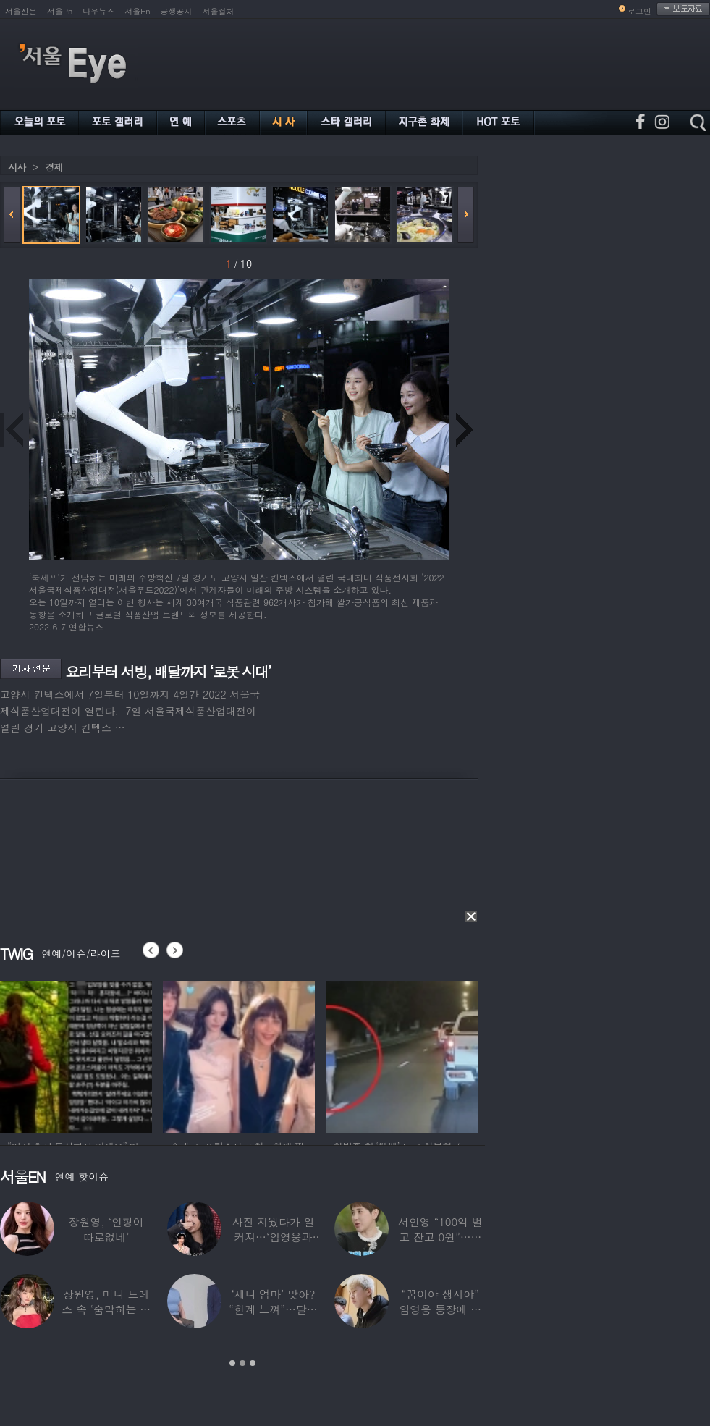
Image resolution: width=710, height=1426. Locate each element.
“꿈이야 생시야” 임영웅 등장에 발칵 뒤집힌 (440, 1309)
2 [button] (242, 1363)
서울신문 (21, 11)
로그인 (639, 11)
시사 (16, 167)
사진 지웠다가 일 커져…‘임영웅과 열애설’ (273, 1237)
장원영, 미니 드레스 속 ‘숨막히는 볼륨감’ (106, 1309)
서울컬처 (218, 11)
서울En (137, 11)
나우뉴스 (98, 11)
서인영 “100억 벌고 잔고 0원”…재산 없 (440, 1237)
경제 (53, 167)
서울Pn (59, 11)
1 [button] (232, 1363)
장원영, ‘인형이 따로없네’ (106, 1229)
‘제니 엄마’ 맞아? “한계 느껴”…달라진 (273, 1309)
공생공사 (177, 11)
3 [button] (252, 1363)
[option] (76, 1054)
